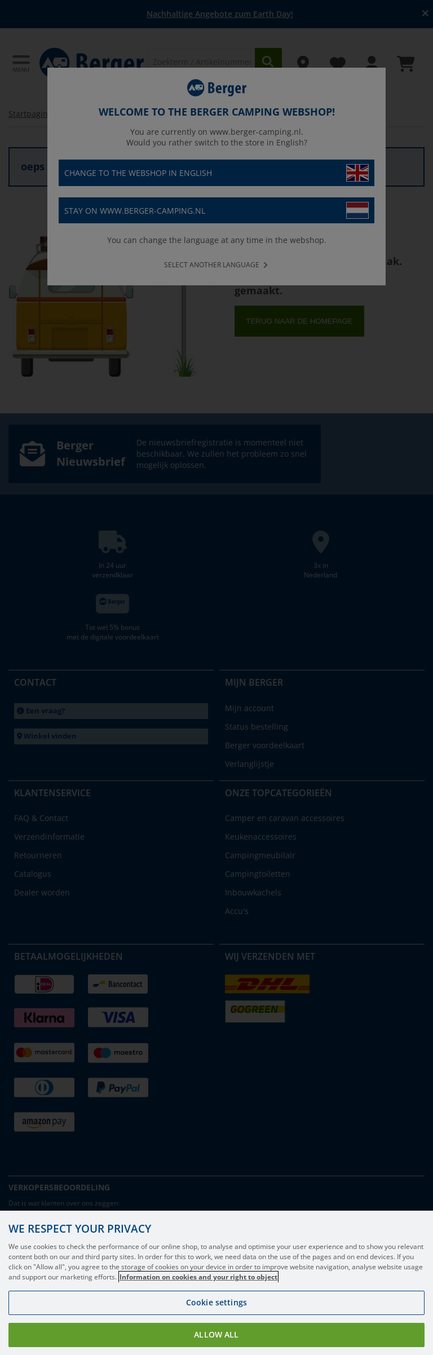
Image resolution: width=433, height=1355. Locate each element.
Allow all (216, 1334)
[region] (216, 1283)
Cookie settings (216, 1302)
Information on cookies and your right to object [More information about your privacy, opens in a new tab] (198, 1277)
